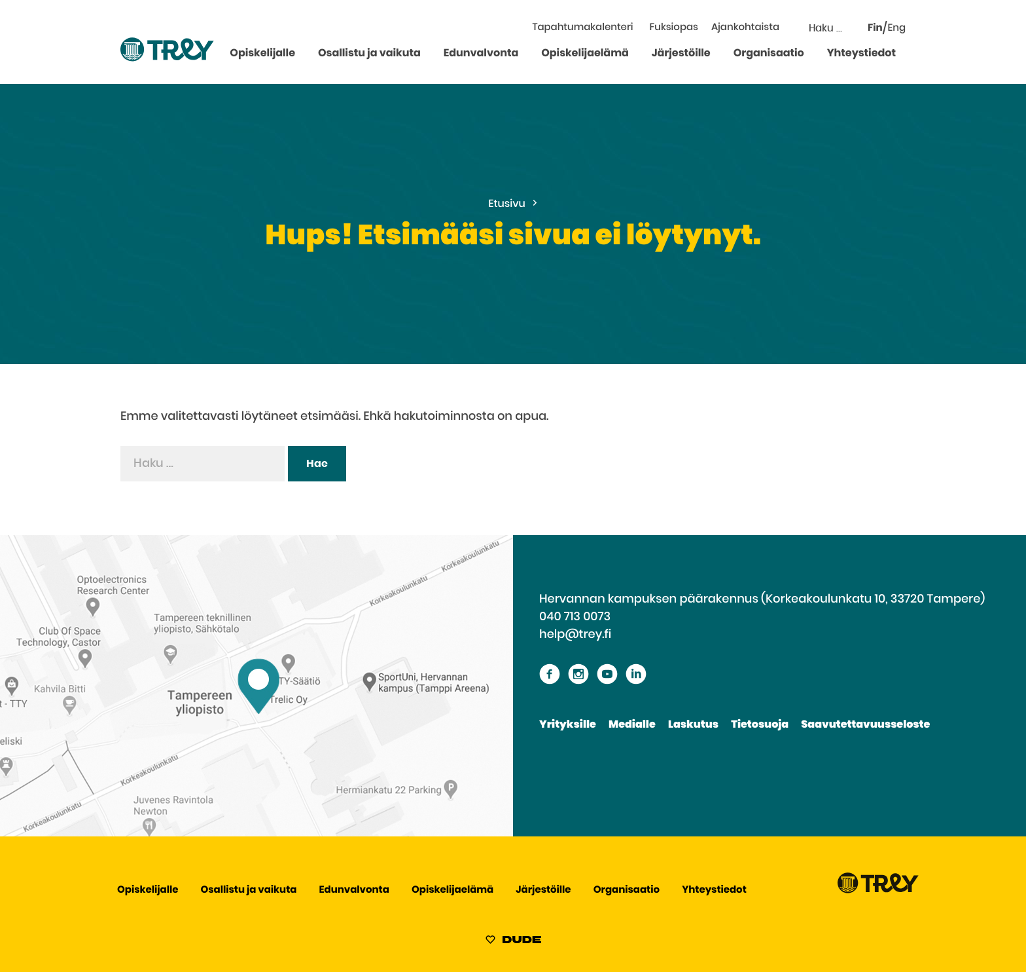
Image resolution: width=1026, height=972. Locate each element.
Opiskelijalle (262, 53)
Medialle (632, 725)
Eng (897, 28)
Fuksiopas (674, 28)
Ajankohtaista (745, 28)
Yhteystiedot (861, 53)
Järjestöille (681, 53)
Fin (875, 28)
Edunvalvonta (481, 53)
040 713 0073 (574, 617)
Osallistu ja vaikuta (369, 53)
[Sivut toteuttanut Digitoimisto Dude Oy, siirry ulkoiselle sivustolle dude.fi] (513, 942)
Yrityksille (567, 725)
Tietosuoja (759, 725)
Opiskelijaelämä (585, 53)
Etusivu (506, 204)
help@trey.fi (575, 635)
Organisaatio (769, 53)
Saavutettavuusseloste (865, 725)
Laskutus (693, 725)
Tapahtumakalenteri (582, 28)
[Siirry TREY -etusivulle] (878, 890)
